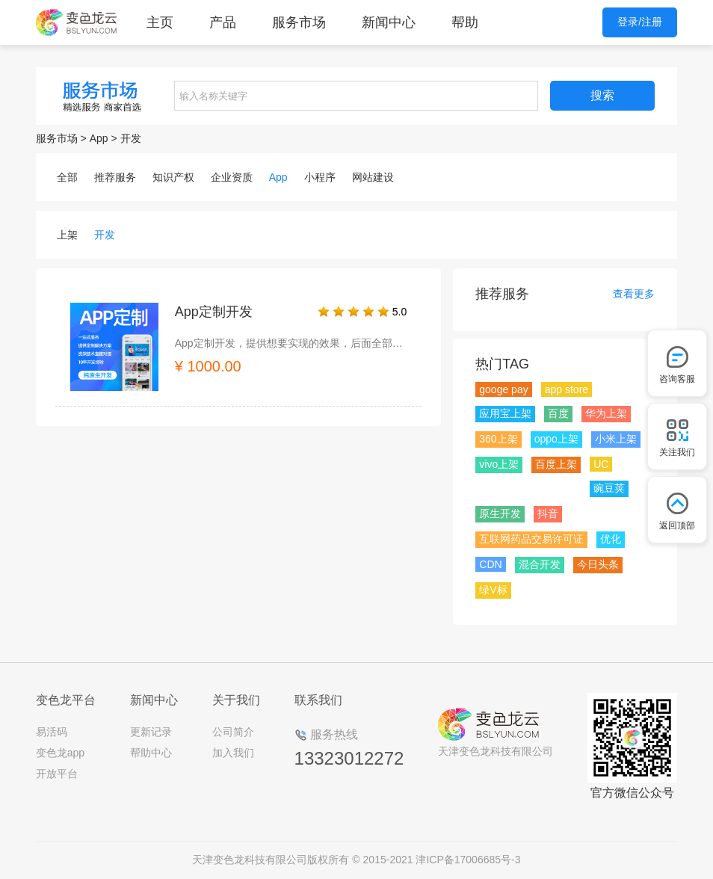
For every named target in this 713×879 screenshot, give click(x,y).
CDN (490, 564)
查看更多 (634, 294)
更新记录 (151, 732)
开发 (130, 138)
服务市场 (299, 22)
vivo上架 (499, 464)
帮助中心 (151, 753)
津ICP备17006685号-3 (468, 860)
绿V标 (493, 590)
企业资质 (232, 177)
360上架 (498, 439)
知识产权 (173, 177)
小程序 (320, 177)
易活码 (51, 732)
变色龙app (60, 753)
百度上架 (556, 464)
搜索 (602, 95)
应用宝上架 (505, 413)
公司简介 (233, 732)
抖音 (547, 513)
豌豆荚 (609, 488)
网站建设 (373, 177)
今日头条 (598, 564)
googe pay (503, 389)
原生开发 (500, 513)
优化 (610, 539)
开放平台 (57, 774)
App (99, 138)
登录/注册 (639, 22)
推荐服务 (115, 177)
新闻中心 (389, 22)
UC (600, 464)
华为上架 (606, 413)
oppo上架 (556, 439)
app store (566, 389)
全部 (67, 177)
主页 (159, 22)
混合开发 (540, 564)
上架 (67, 235)
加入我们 (233, 753)
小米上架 (616, 439)
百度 (558, 413)
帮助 (464, 22)
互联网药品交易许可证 (531, 539)
